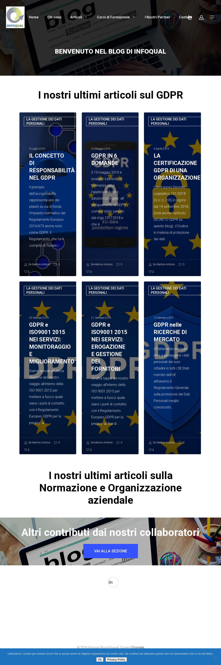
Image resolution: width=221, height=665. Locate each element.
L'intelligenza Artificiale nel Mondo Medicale (87, 619)
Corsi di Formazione (116, 17)
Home (34, 17)
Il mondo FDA (71, 628)
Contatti (185, 17)
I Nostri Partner (157, 17)
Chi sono (54, 17)
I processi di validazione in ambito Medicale (55, 609)
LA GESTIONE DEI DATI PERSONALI (44, 121)
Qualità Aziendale (165, 632)
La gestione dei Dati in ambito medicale (102, 614)
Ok (100, 659)
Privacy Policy (116, 659)
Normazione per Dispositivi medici (150, 624)
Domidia (138, 647)
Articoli (79, 17)
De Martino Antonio (37, 264)
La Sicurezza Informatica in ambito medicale (134, 614)
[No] (215, 657)
